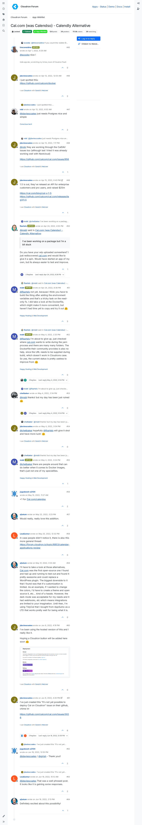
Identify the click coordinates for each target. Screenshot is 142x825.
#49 (68, 180)
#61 (68, 698)
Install (127, 6)
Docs (119, 6)
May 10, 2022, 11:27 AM (38, 495)
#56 (68, 492)
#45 (68, 47)
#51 (68, 288)
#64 (68, 799)
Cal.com (24, 570)
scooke (27, 43)
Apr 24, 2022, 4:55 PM (53, 226)
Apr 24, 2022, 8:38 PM (51, 288)
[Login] (138, 3)
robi (21, 109)
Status (103, 6)
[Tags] (3, 14)
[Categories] (3, 3)
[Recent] (3, 9)
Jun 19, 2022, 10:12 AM (48, 777)
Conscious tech (26, 124)
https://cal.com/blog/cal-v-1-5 (35, 193)
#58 (68, 534)
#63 (68, 777)
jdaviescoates (26, 76)
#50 (68, 226)
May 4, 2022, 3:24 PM (50, 460)
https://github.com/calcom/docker (38, 83)
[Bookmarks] (3, 25)
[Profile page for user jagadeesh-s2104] (14, 493)
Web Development (40, 316)
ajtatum (23, 514)
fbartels (23, 226)
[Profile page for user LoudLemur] (14, 535)
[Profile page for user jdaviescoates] (14, 77)
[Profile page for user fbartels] (14, 228)
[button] (3, 816)
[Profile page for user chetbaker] (14, 395)
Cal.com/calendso (36, 499)
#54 (68, 426)
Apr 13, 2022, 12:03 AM (51, 76)
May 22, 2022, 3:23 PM (46, 514)
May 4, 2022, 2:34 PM (47, 393)
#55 (68, 460)
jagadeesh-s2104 (27, 492)
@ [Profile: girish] (42, 756)
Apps (95, 6)
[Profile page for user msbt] (14, 289)
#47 (68, 109)
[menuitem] (138, 3)
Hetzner (45, 90)
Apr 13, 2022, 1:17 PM (50, 143)
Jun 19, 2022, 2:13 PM (45, 799)
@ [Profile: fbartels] (25, 291)
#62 (68, 749)
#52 (68, 335)
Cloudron (27, 90)
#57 (68, 514)
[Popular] (3, 20)
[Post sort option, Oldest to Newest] (88, 44)
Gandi (37, 90)
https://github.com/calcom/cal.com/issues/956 (44, 159)
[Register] (138, 9)
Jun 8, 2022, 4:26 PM (50, 698)
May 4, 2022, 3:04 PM (50, 426)
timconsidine (25, 47)
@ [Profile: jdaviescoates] (28, 113)
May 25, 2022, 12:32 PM (49, 534)
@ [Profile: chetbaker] (34, 221)
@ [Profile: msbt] (23, 230)
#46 (68, 76)
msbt (26, 221)
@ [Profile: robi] (23, 147)
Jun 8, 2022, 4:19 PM (50, 625)
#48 (68, 143)
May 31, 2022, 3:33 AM (46, 563)
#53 (68, 393)
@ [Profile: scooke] (25, 54)
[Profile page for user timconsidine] (14, 49)
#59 (68, 563)
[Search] (3, 31)
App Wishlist (40, 31)
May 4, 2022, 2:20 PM (50, 335)
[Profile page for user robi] (14, 111)
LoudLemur (25, 534)
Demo (111, 6)
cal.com (43, 255)
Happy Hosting (25, 316)
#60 (68, 625)
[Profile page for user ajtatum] (14, 516)
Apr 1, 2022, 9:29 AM (37, 51)
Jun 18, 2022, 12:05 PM (38, 752)
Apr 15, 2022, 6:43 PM (51, 180)
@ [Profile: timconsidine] (37, 43)
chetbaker (24, 393)
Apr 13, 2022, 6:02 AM (42, 109)
